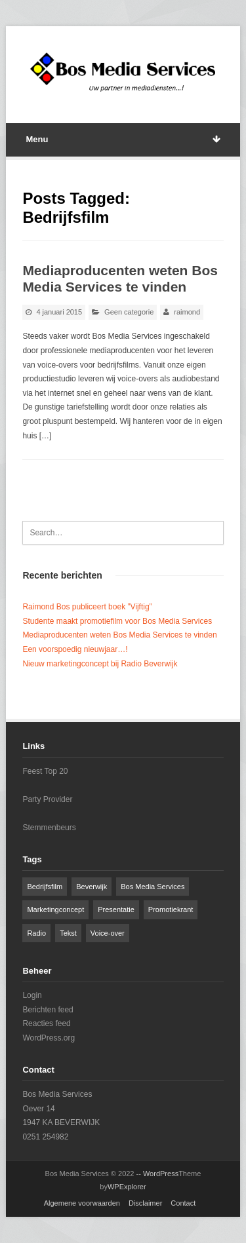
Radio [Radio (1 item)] (36, 933)
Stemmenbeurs (48, 827)
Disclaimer (145, 1203)
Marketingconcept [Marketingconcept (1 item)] (55, 909)
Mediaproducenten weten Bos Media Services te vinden (119, 635)
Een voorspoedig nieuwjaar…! (74, 649)
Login (31, 995)
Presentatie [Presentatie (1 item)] (116, 909)
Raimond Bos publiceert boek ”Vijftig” (87, 606)
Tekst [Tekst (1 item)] (68, 933)
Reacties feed (46, 1023)
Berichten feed (47, 1009)
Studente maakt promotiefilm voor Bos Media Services (117, 621)
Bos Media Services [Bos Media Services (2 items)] (152, 886)
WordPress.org (48, 1037)
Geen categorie (129, 312)
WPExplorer (127, 1187)
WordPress (160, 1173)
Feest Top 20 (45, 771)
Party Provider (47, 799)
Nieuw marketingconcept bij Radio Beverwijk (99, 663)
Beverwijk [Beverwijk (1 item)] (91, 886)
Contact (183, 1203)
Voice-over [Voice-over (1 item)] (108, 933)
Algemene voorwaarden (82, 1203)
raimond (187, 312)
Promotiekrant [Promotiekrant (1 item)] (170, 909)
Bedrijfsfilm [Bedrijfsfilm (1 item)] (44, 886)
